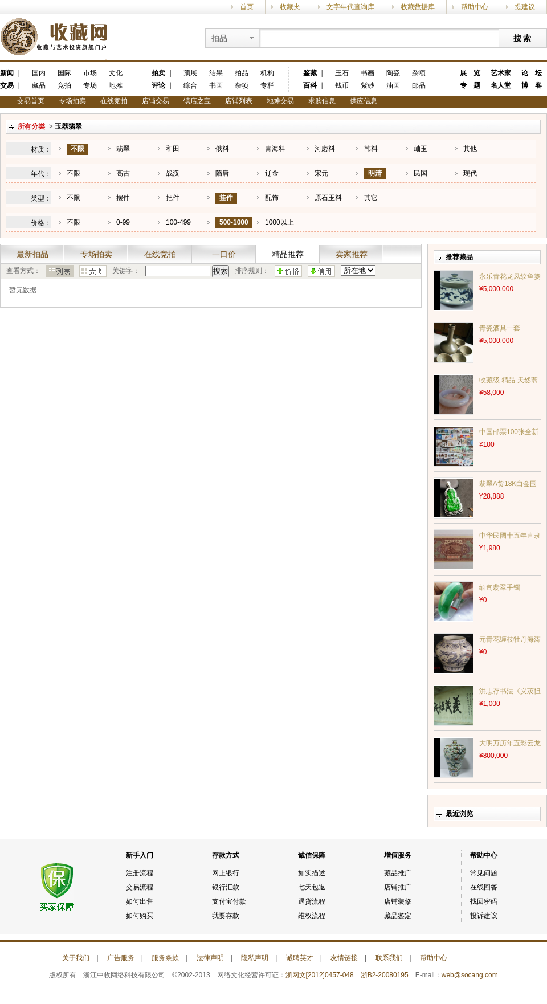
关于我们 (75, 958)
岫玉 (420, 149)
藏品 (39, 85)
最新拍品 (32, 254)
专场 (90, 85)
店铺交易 (155, 101)
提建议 (525, 7)
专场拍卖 (72, 101)
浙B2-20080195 (385, 975)
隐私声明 (254, 958)
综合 (190, 85)
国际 (64, 73)
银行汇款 (225, 887)
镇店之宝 (197, 101)
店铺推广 (397, 887)
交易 (7, 85)
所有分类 (31, 126)
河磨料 (325, 149)
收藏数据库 (418, 7)
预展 (190, 73)
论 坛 (531, 73)
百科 (310, 85)
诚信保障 (311, 855)
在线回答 (483, 887)
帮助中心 (474, 7)
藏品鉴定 (397, 916)
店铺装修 (397, 901)
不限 (77, 149)
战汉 (172, 173)
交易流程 (139, 887)
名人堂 (501, 85)
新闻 (7, 73)
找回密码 (483, 901)
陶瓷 (393, 73)
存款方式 (225, 855)
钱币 (342, 85)
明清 (375, 173)
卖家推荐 (352, 254)
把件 (172, 198)
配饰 (272, 198)
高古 (123, 173)
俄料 (222, 149)
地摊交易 (280, 101)
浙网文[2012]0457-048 (319, 975)
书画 (216, 85)
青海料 (275, 149)
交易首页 (30, 101)
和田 (172, 149)
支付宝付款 (229, 901)
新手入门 (139, 855)
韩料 (371, 149)
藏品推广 (397, 873)
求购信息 (322, 101)
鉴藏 (310, 73)
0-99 (123, 222)
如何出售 (139, 901)
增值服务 (397, 855)
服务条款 (165, 958)
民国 (420, 173)
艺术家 (501, 73)
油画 (393, 85)
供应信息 (363, 101)
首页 (247, 7)
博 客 (531, 85)
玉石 (342, 73)
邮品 (419, 85)
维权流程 (311, 916)
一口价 (224, 254)
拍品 (241, 73)
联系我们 (389, 958)
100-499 (178, 222)
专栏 (267, 85)
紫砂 (367, 85)
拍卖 (158, 73)
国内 (39, 73)
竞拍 (64, 85)
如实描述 (311, 873)
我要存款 (225, 916)
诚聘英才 (299, 958)
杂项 (241, 85)
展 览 (470, 73)
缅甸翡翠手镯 (499, 587)
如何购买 (139, 916)
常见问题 (483, 873)
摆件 (123, 198)
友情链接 (344, 958)
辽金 (272, 173)
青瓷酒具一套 (499, 328)
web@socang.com (470, 975)
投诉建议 (483, 916)
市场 (90, 73)
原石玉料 (328, 198)
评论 (158, 85)
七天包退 (311, 887)
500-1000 (233, 222)
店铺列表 (238, 101)
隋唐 (222, 173)
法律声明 (210, 958)
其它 (371, 198)
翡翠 (123, 149)
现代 (470, 173)
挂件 (226, 198)
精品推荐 (288, 254)
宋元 (321, 173)
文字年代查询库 (350, 7)
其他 (470, 149)
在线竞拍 (114, 101)
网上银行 (225, 873)
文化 (116, 73)
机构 (267, 73)
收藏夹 (290, 7)
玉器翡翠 (68, 126)
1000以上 (279, 222)
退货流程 (311, 901)
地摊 (116, 85)
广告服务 (120, 958)
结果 (216, 73)
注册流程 (139, 873)
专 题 (470, 85)
